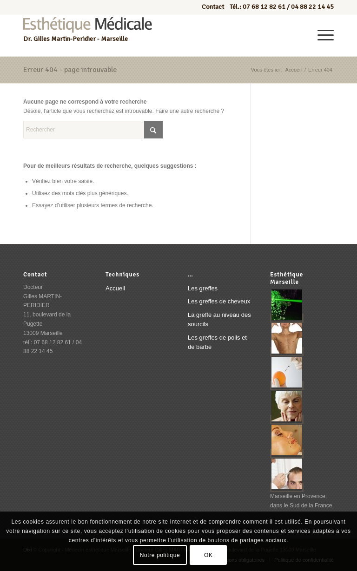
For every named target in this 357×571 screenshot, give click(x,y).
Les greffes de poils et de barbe (217, 342)
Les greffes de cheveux (219, 301)
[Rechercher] (93, 129)
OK (208, 555)
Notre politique (160, 555)
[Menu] (321, 35)
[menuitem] (321, 35)
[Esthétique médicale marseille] (87, 35)
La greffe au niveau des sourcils (219, 319)
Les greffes (203, 288)
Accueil (115, 288)
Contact (213, 7)
